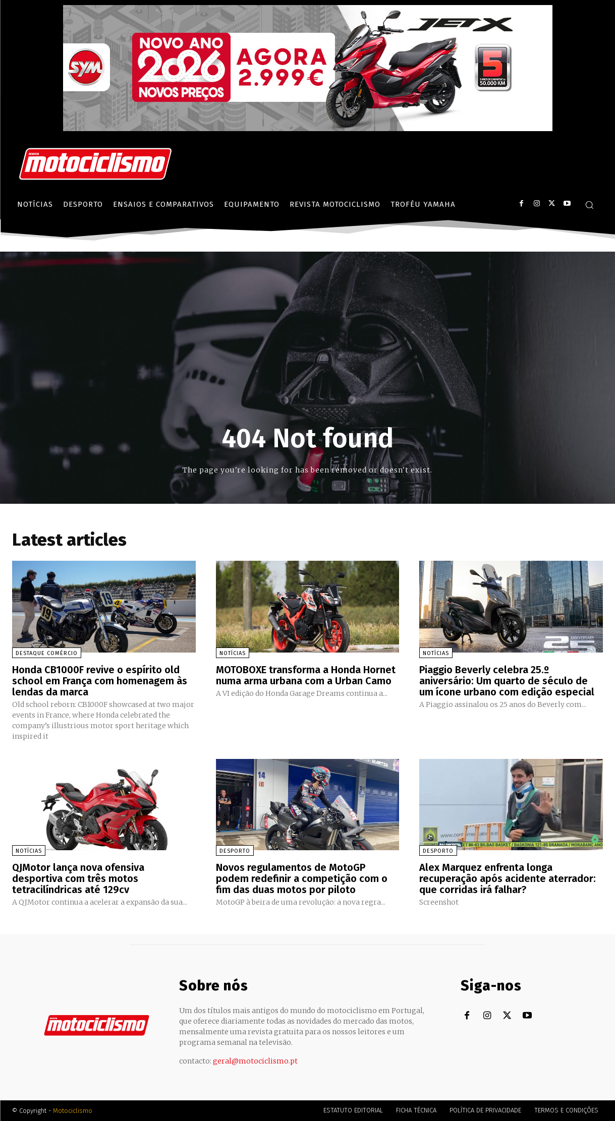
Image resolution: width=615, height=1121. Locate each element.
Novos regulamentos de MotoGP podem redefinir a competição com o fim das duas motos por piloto (301, 878)
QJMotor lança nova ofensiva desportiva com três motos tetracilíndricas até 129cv (78, 878)
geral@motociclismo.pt (255, 1061)
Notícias (232, 653)
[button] (589, 204)
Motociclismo (72, 1110)
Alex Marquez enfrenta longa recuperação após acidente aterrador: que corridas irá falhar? (507, 878)
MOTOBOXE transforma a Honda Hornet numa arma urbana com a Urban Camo (306, 675)
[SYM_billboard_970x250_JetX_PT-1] (307, 129)
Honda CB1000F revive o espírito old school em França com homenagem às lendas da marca (99, 681)
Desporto (234, 851)
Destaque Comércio (47, 653)
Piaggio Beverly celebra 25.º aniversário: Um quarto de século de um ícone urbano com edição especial (506, 681)
